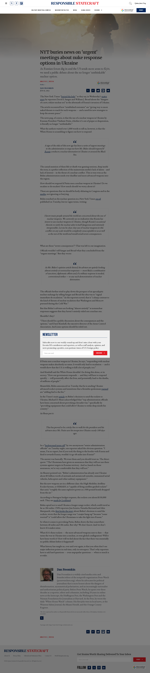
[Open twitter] (11, 3)
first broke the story (64, 511)
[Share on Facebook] (93, 90)
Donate (141, 10)
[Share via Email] (108, 90)
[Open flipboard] (21, 3)
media (42, 84)
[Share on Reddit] (98, 90)
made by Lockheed (62, 500)
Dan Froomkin (47, 88)
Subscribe (99, 353)
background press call (55, 445)
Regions (97, 10)
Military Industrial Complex (41, 10)
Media (75, 10)
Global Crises (85, 10)
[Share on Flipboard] (103, 90)
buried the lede (68, 96)
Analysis (43, 82)
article (62, 396)
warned (104, 388)
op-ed (98, 198)
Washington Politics (62, 10)
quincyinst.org (140, 3)
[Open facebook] (16, 3)
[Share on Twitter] (88, 90)
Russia (47, 151)
